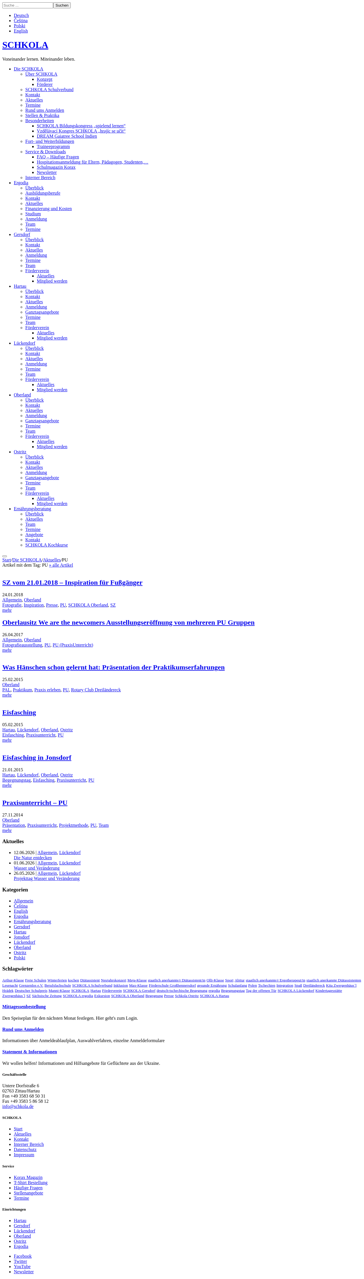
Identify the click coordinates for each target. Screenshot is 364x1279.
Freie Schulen (35, 980)
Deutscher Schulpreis (31, 990)
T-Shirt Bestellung (30, 1182)
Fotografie (12, 605)
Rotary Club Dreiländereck (96, 689)
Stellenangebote (28, 1192)
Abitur (240, 980)
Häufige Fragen (28, 1187)
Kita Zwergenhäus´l (341, 985)
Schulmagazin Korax (56, 167)
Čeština (21, 20)
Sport (229, 980)
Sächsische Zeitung (47, 996)
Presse (52, 605)
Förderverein (37, 270)
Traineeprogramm (53, 146)
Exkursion (102, 996)
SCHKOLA (25, 45)
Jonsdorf (22, 937)
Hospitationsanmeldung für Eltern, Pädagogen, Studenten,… (92, 162)
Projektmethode (73, 825)
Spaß (298, 985)
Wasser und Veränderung (37, 868)
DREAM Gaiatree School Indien (67, 136)
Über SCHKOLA (41, 74)
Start (6, 559)
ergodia (214, 990)
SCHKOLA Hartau (214, 996)
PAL (6, 689)
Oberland (22, 394)
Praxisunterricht (40, 734)
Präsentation (13, 825)
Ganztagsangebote (42, 312)
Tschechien (266, 985)
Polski (19, 25)
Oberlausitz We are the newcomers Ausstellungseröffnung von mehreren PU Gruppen (128, 622)
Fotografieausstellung (22, 645)
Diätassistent (90, 980)
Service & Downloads (45, 151)
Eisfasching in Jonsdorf (36, 757)
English (21, 30)
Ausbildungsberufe (42, 193)
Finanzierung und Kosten (48, 208)
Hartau (20, 286)
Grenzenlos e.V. (31, 985)
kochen (73, 980)
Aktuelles (34, 99)
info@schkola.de (17, 1106)
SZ (113, 605)
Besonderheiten (39, 120)
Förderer (45, 84)
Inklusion (121, 985)
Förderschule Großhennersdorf (172, 985)
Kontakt (32, 94)
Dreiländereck (314, 985)
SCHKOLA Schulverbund (49, 89)
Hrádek (8, 990)
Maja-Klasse (137, 980)
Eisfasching (19, 712)
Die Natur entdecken (33, 857)
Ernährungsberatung (32, 508)
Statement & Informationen (29, 1051)
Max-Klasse (138, 985)
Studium (33, 213)
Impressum (24, 1154)
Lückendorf (24, 343)
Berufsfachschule (58, 985)
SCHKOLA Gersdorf (139, 990)
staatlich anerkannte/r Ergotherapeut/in (275, 980)
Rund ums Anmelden (44, 110)
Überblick (34, 187)
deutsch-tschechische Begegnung (182, 990)
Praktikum (22, 689)
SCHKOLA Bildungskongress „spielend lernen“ (81, 125)
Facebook (23, 1256)
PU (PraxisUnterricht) (73, 645)
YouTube (22, 1266)
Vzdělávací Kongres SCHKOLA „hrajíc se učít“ (81, 131)
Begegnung (154, 996)
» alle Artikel (61, 565)
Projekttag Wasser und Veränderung (47, 878)
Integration (284, 985)
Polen (252, 985)
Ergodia (21, 182)
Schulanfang (237, 985)
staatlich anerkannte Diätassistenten (333, 980)
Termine (33, 105)
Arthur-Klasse (13, 980)
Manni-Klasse (59, 990)
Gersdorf (22, 234)
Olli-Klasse (215, 980)
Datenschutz (25, 1149)
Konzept (44, 79)
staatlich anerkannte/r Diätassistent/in (177, 980)
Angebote (34, 534)
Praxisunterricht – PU (35, 802)
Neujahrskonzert (113, 980)
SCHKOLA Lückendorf (295, 990)
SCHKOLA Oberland (88, 605)
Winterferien (57, 980)
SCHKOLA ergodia (78, 996)
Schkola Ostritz (187, 996)
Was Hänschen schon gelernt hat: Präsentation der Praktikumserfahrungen (113, 667)
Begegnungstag (16, 780)
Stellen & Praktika (42, 115)
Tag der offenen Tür (261, 990)
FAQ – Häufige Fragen (58, 156)
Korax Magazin (28, 1177)
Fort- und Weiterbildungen (49, 141)
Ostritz (20, 451)
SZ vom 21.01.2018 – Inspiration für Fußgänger (72, 582)
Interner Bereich (40, 177)
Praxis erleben (47, 689)
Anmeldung (36, 218)
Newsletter (47, 172)
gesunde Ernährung (212, 985)
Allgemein (12, 599)
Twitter (20, 1261)
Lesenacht (10, 985)
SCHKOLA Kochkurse (46, 544)
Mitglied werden (52, 281)
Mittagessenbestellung (24, 1006)
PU (63, 605)
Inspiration (34, 605)
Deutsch (21, 15)
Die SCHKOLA (28, 68)
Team (30, 224)
